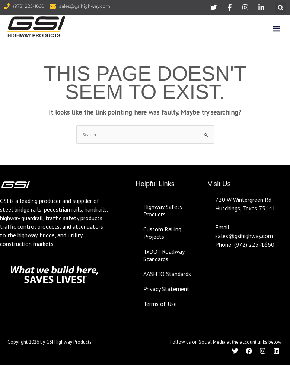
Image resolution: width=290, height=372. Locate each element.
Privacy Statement (166, 289)
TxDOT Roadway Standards (163, 255)
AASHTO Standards (167, 274)
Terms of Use (160, 303)
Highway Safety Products (162, 210)
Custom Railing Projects (162, 232)
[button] (280, 7)
